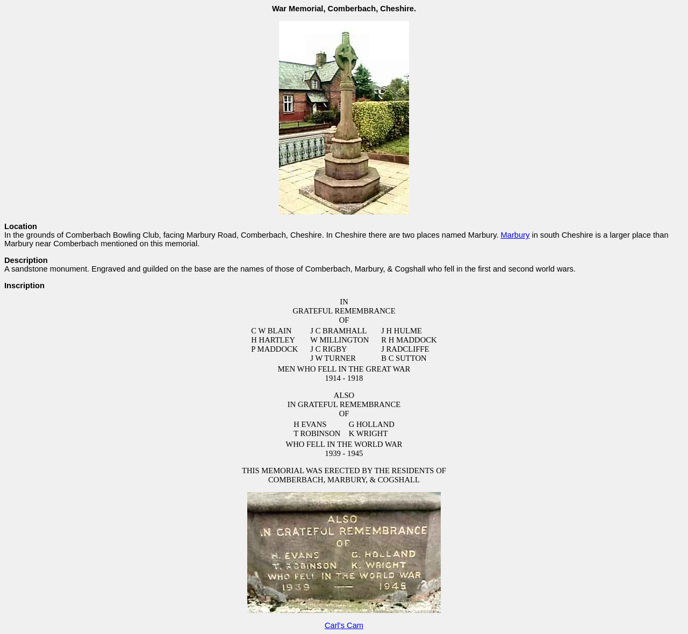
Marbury (515, 235)
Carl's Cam (344, 625)
